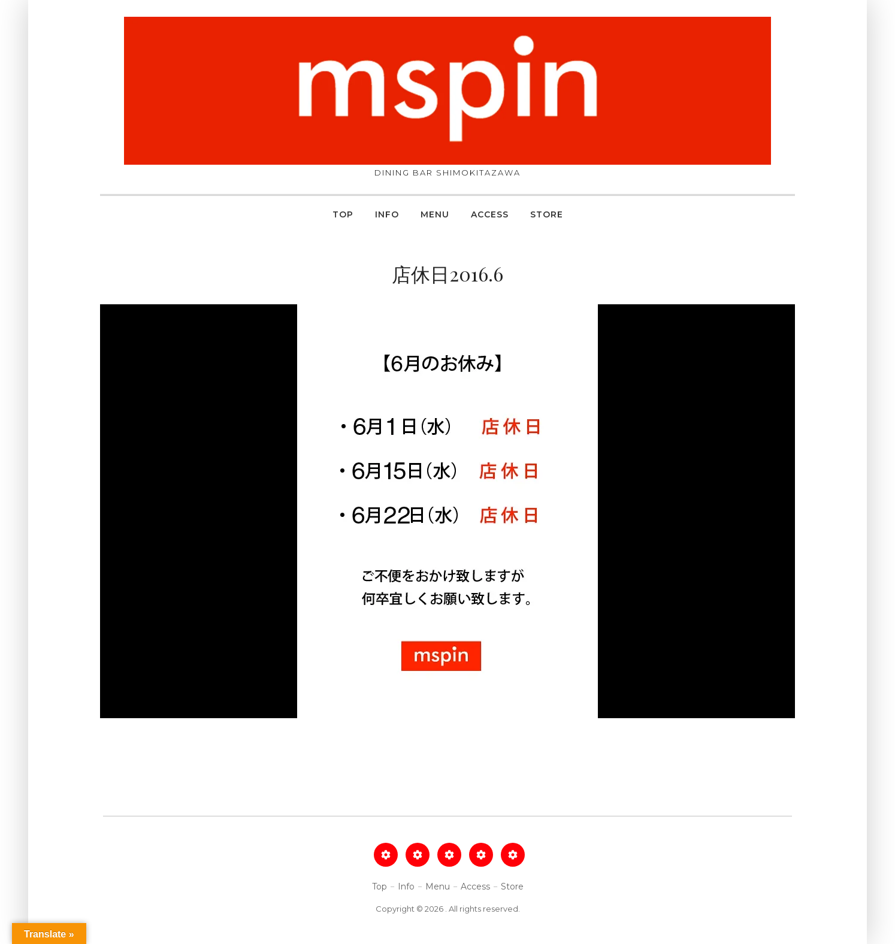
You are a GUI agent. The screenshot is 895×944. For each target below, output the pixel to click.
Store (546, 214)
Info (387, 214)
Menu (435, 214)
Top (342, 214)
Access (490, 214)
